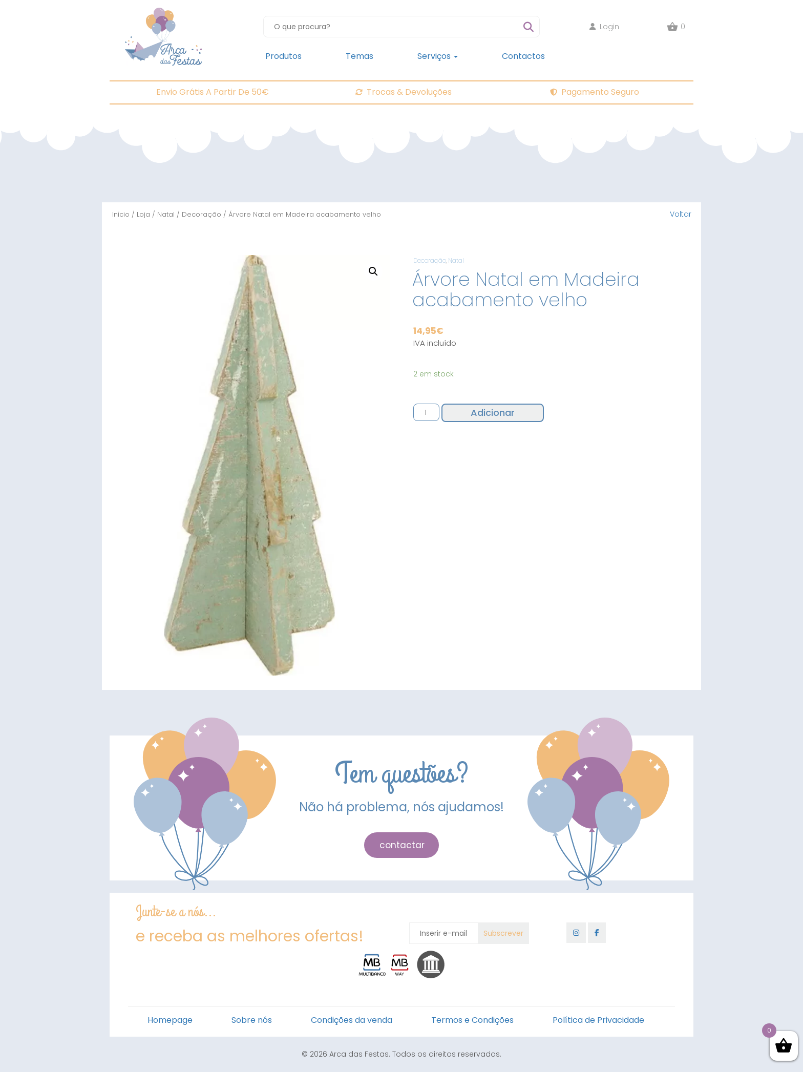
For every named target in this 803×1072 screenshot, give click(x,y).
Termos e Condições (472, 1020)
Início (121, 214)
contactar (402, 845)
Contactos (523, 56)
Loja (143, 214)
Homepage (170, 1020)
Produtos (283, 56)
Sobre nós (251, 1020)
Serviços (437, 56)
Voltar (680, 214)
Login (604, 27)
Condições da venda (351, 1020)
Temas (359, 56)
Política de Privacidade (598, 1020)
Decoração (201, 214)
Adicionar (493, 412)
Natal (166, 214)
